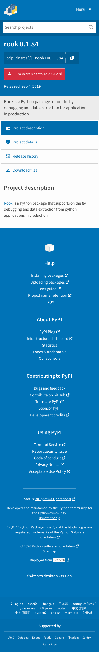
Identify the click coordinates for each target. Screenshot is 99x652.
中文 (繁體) (22, 613)
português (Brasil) (84, 604)
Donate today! (49, 517)
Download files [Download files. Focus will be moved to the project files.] (21, 170)
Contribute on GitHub (47, 395)
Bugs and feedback (49, 388)
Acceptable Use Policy (47, 471)
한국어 (87, 613)
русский (41, 613)
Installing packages (47, 275)
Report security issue (49, 451)
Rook (8, 203)
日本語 (63, 604)
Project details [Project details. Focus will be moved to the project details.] (21, 142)
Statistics (49, 345)
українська (27, 608)
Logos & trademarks (49, 352)
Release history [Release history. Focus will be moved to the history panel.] (21, 156)
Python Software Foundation (61, 535)
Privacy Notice (47, 465)
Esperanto (71, 613)
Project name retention (47, 295)
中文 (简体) (79, 608)
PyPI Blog (47, 332)
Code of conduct (47, 458)
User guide (47, 289)
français (48, 604)
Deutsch (62, 608)
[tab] (49, 128)
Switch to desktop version (49, 576)
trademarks (40, 532)
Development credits (47, 415)
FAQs (49, 302)
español (33, 604)
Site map (49, 551)
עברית (55, 613)
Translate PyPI (47, 402)
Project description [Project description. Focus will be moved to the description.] (24, 128)
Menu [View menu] (84, 9)
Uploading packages (47, 282)
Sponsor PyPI (49, 408)
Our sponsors (49, 358)
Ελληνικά (46, 608)
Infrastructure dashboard (47, 339)
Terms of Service (47, 444)
